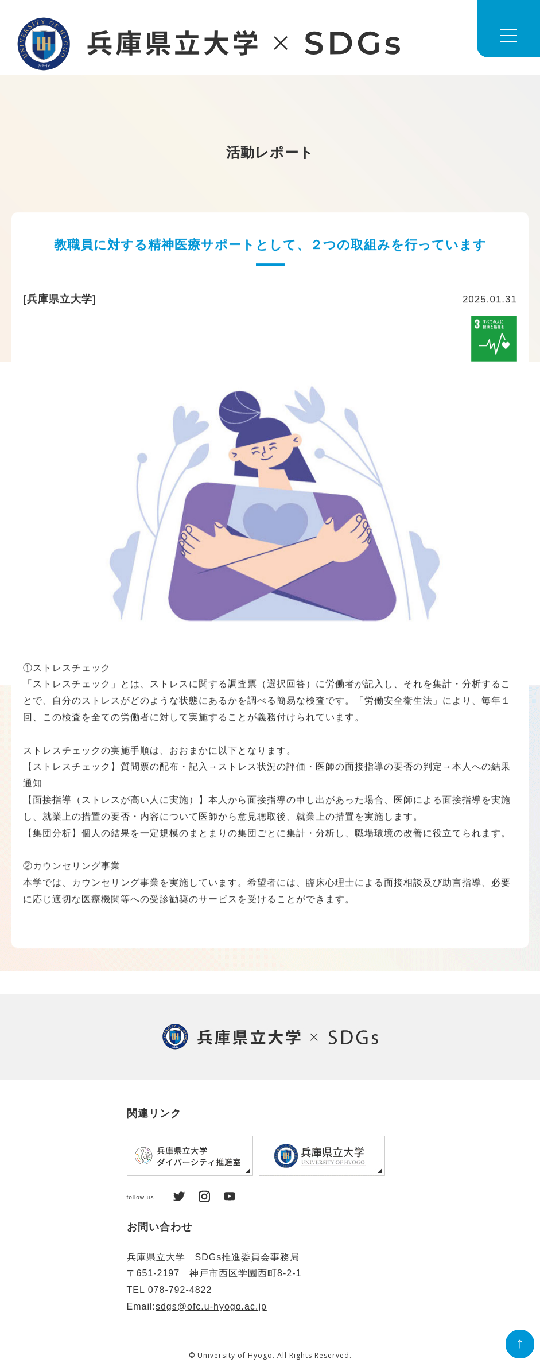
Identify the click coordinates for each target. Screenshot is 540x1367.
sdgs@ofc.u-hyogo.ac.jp (211, 1306)
